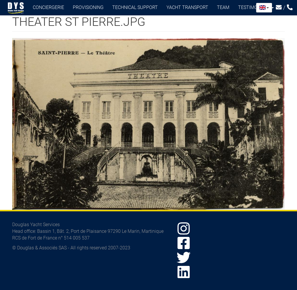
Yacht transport (187, 7)
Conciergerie (48, 7)
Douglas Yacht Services (16, 8)
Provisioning (88, 7)
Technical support (135, 7)
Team (223, 7)
